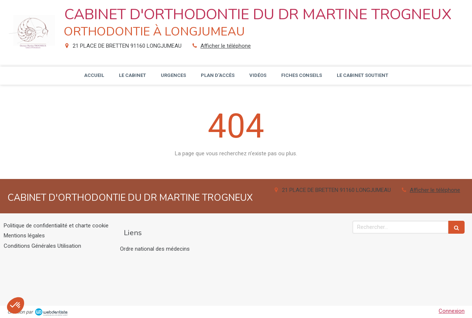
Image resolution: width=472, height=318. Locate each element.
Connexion (452, 311)
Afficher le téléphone (225, 46)
